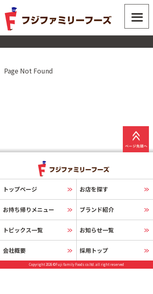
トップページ (20, 189)
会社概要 (14, 250)
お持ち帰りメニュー (28, 209)
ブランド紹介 (97, 209)
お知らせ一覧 (97, 230)
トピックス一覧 (23, 230)
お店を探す (94, 189)
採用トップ (94, 250)
